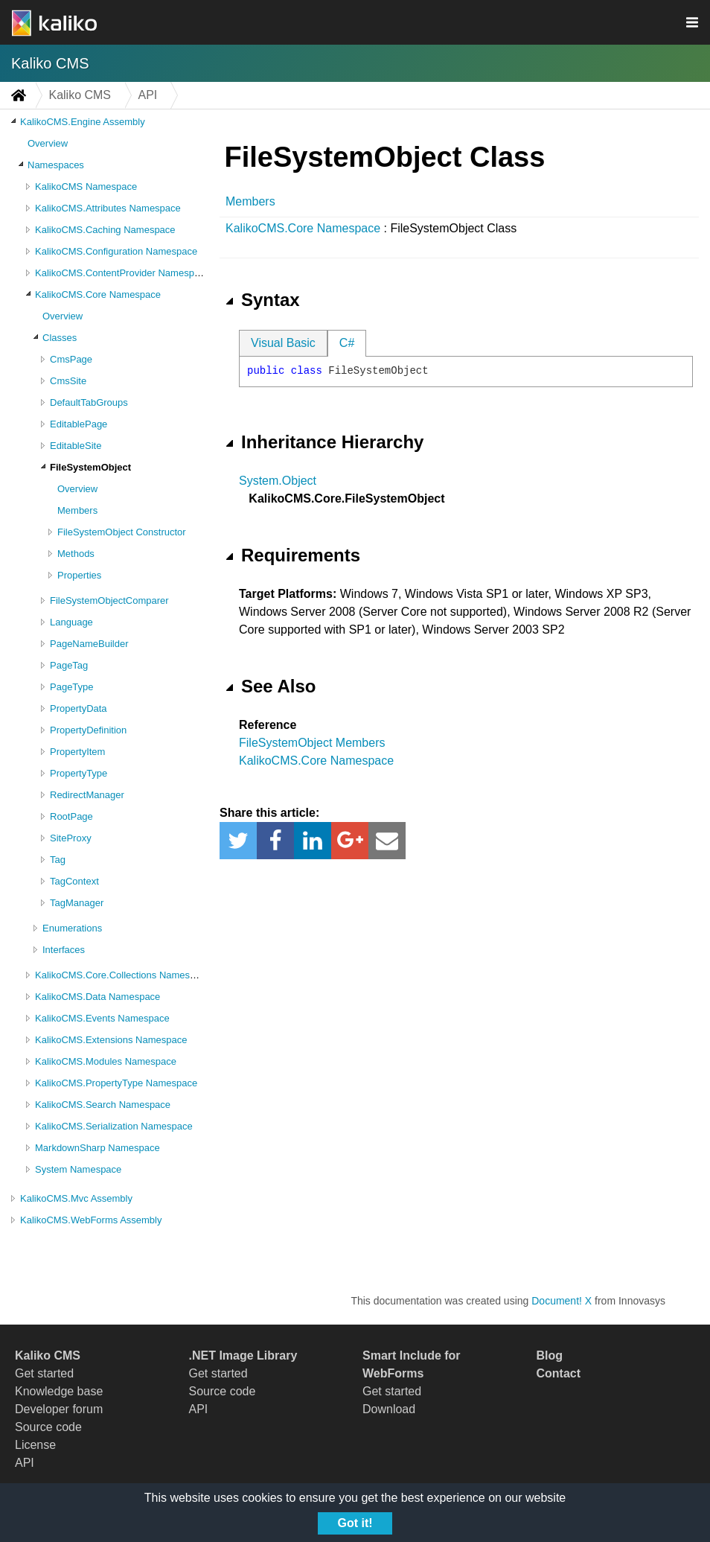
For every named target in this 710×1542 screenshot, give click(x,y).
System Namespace (78, 1169)
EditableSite (75, 445)
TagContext (74, 881)
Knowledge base (59, 1391)
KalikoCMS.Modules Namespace (105, 1061)
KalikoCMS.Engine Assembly (82, 121)
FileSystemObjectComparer (109, 600)
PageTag (69, 665)
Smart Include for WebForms (411, 1364)
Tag (57, 859)
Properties (79, 575)
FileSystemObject (90, 467)
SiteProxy (71, 838)
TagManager (76, 902)
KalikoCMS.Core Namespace (98, 294)
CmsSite (68, 380)
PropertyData (78, 708)
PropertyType (78, 773)
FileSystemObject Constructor (121, 532)
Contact (559, 1373)
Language (71, 622)
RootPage (71, 816)
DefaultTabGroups (89, 402)
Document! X (561, 1301)
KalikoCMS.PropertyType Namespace (116, 1083)
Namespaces (56, 165)
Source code (48, 1427)
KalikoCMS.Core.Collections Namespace (123, 975)
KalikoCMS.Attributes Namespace (108, 208)
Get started (44, 1373)
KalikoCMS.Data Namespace (97, 996)
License (35, 1445)
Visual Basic (283, 343)
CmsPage (71, 359)
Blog (550, 1355)
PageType (72, 686)
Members (77, 510)
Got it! (354, 1523)
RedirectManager (87, 794)
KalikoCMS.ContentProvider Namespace (122, 272)
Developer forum (59, 1409)
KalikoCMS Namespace (86, 186)
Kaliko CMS (50, 63)
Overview (48, 143)
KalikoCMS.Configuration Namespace (116, 251)
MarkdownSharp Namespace (97, 1147)
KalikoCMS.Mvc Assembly (76, 1198)
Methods (76, 553)
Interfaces (63, 949)
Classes (59, 337)
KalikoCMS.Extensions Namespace (111, 1039)
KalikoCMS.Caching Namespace (105, 229)
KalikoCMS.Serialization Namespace (114, 1126)
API (24, 1462)
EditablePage (78, 424)
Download (388, 1409)
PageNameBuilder (89, 643)
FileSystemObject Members (312, 742)
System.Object (277, 480)
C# (346, 343)
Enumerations (72, 928)
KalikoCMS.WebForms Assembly (90, 1220)
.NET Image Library (243, 1355)
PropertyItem (77, 751)
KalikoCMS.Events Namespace (102, 1018)
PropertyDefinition (88, 730)
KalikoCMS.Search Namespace (102, 1104)
